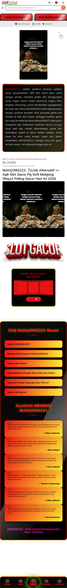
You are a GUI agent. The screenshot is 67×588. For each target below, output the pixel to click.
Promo (7, 582)
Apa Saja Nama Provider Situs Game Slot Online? (31, 373)
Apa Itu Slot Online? (17, 363)
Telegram (46, 582)
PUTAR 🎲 (33, 299)
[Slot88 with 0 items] (63, 2)
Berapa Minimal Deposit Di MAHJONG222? (28, 353)
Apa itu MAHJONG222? (19, 344)
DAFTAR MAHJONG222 (51, 17)
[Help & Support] (50, 2)
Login (20, 582)
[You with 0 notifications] (57, 2)
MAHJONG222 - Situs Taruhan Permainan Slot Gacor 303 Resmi (33, 531)
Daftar (33, 582)
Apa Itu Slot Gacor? (17, 392)
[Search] (63, 7)
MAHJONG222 (13, 89)
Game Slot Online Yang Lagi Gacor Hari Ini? (28, 382)
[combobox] (33, 7)
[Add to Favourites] (61, 35)
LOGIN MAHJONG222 (16, 17)
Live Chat (59, 582)
